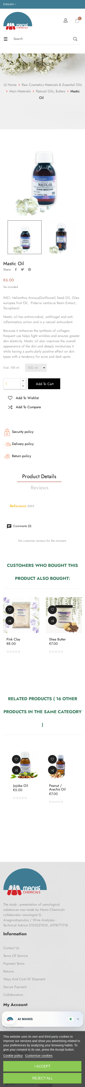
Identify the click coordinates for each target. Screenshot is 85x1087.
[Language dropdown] (9, 4)
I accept (42, 1066)
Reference (18, 506)
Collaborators (13, 994)
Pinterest (29, 269)
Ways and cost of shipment (24, 979)
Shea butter (57, 639)
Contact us (11, 947)
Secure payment (15, 986)
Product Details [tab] (39, 476)
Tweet (22, 269)
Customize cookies (39, 1055)
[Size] (36, 368)
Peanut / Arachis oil (57, 787)
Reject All (42, 1078)
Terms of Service (15, 955)
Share (16, 269)
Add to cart (44, 383)
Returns (8, 971)
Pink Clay (13, 639)
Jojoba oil (20, 786)
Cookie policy (13, 1055)
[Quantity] (12, 383)
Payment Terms (13, 963)
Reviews (39, 487)
